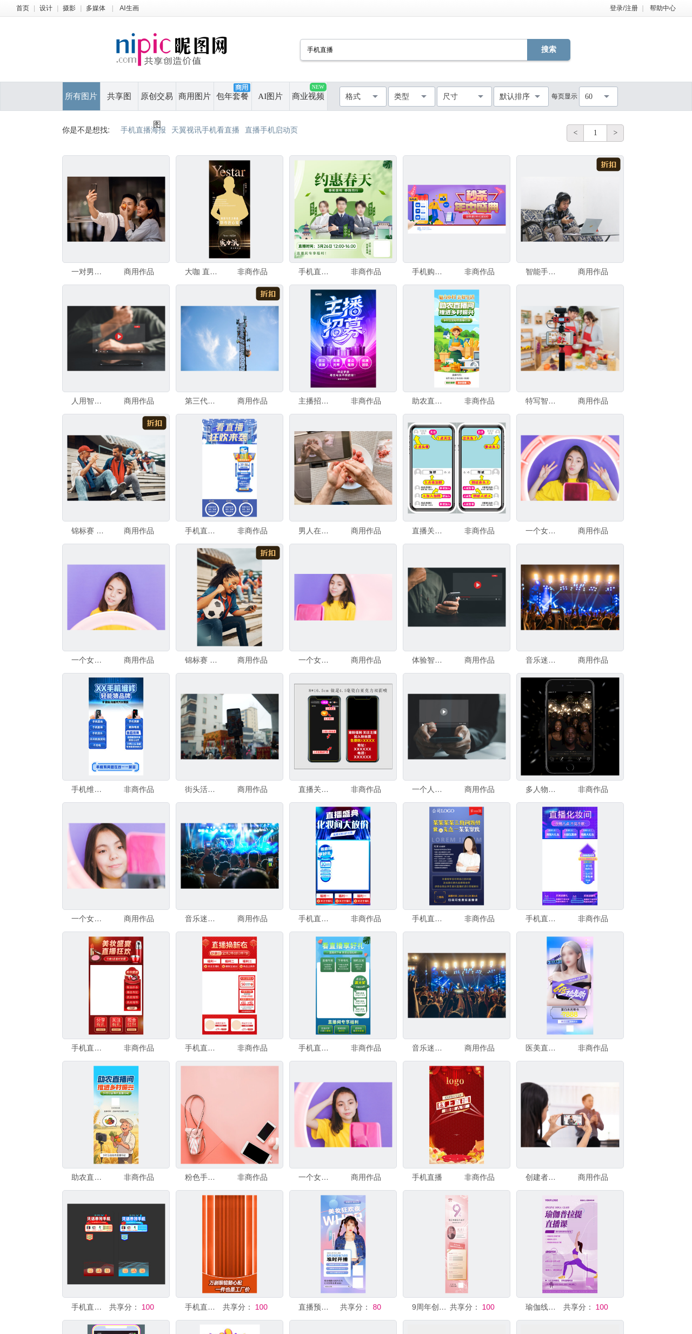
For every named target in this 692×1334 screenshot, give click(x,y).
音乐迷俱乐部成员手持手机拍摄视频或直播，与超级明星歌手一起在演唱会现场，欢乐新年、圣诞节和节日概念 (430, 1048)
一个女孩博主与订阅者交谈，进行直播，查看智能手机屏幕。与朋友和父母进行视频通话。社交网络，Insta (543, 530)
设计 (45, 8)
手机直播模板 (203, 530)
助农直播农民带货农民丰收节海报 (89, 1177)
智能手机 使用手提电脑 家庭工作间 (543, 271)
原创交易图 (157, 101)
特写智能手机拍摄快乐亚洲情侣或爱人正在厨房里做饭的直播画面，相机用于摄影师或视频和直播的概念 (543, 401)
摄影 (69, 8)
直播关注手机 (316, 789)
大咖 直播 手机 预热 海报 (203, 271)
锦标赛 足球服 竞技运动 (203, 660)
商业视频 (309, 92)
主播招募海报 (316, 401)
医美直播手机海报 (543, 1048)
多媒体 (95, 8)
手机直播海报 (430, 918)
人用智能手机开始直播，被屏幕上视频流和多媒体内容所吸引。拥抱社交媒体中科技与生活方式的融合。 (89, 401)
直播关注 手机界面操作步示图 (430, 530)
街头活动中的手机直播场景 (203, 789)
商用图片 (194, 96)
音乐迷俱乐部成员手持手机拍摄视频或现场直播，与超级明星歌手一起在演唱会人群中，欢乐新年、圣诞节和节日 (543, 660)
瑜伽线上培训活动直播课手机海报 (543, 1307)
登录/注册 (623, 8)
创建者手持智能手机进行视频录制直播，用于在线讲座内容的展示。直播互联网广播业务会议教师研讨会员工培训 (543, 1177)
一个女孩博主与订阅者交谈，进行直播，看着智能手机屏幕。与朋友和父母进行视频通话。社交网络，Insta (89, 660)
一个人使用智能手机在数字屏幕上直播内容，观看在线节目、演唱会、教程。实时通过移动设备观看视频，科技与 (430, 789)
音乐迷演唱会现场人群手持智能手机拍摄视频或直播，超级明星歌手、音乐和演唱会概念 (203, 918)
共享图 (119, 96)
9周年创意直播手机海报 (430, 1307)
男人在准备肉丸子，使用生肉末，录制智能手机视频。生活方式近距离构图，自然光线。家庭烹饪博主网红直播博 (316, 530)
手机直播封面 (316, 271)
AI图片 (270, 96)
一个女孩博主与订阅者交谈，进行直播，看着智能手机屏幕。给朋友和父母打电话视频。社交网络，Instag (89, 918)
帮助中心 (663, 8)
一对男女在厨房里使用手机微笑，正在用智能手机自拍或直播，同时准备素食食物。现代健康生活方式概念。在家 (89, 271)
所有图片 (81, 96)
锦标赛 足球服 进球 (89, 530)
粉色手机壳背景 (203, 1177)
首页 (22, 8)
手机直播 (427, 1177)
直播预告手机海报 (316, 1307)
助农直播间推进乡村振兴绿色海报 (430, 401)
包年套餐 (233, 92)
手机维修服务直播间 (89, 789)
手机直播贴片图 (89, 1307)
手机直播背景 (203, 1307)
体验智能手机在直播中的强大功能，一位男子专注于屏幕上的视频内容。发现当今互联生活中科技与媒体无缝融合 (430, 660)
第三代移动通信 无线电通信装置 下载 (203, 401)
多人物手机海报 (543, 789)
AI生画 (128, 8)
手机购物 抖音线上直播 (430, 271)
